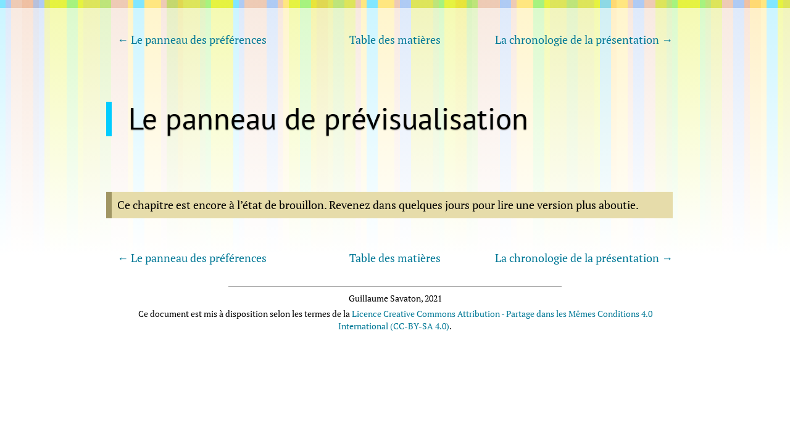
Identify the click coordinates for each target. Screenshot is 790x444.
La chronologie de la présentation (577, 39)
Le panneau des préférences (199, 39)
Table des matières (395, 39)
